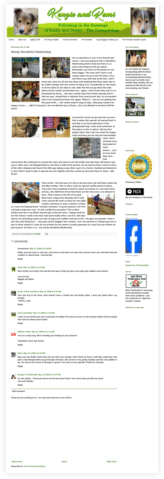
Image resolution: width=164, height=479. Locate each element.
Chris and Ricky (25, 313)
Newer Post (17, 461)
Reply (20, 259)
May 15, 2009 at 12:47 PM (49, 375)
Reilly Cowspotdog (131, 218)
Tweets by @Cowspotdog (137, 265)
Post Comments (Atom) (34, 466)
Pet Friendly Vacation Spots (134, 40)
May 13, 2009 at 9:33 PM (40, 248)
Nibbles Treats (24, 332)
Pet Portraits (87, 40)
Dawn (20, 353)
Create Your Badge (131, 255)
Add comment (18, 391)
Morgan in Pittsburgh (27, 375)
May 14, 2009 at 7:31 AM (44, 313)
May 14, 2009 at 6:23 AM (50, 291)
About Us (22, 40)
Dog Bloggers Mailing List (107, 40)
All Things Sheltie (51, 40)
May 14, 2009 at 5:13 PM (34, 353)
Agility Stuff (35, 40)
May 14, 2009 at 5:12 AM (34, 267)
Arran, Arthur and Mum (28, 291)
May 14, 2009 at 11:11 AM (43, 332)
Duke (20, 267)
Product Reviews (70, 40)
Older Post (111, 461)
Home (11, 40)
